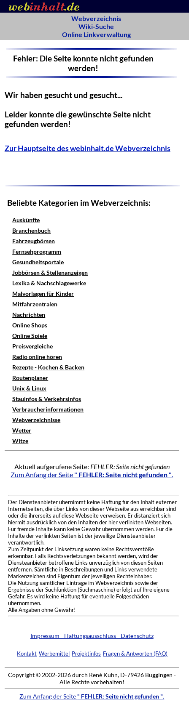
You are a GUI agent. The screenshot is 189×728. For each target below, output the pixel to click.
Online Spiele (29, 335)
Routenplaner (30, 377)
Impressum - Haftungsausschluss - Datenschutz (92, 635)
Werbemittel (54, 653)
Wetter (21, 430)
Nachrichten (28, 314)
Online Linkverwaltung (96, 34)
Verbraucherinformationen (48, 409)
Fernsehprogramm (36, 251)
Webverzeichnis (96, 18)
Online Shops (29, 325)
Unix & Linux (29, 388)
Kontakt (27, 653)
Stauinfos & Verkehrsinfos (46, 398)
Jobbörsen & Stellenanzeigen (50, 272)
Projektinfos (86, 653)
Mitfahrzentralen (34, 304)
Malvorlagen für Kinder (43, 293)
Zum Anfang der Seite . (92, 474)
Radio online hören (37, 356)
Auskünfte (26, 219)
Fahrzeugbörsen (33, 240)
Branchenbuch (31, 230)
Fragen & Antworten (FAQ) (135, 653)
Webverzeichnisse (36, 419)
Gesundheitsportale (38, 262)
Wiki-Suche (96, 26)
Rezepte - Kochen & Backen (48, 367)
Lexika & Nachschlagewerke (49, 283)
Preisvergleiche (32, 346)
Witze (20, 440)
